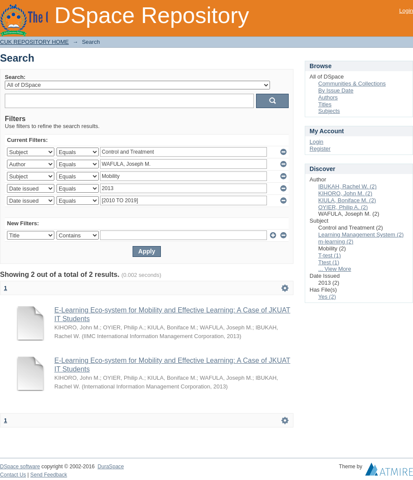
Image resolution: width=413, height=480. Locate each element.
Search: (15, 77)
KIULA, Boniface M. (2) (347, 200)
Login (406, 10)
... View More (334, 269)
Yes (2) (327, 296)
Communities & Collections (352, 83)
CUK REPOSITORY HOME (34, 42)
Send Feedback (48, 475)
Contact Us (13, 475)
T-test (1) (329, 255)
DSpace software (20, 467)
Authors (328, 97)
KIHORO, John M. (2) (345, 193)
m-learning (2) (335, 241)
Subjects (329, 111)
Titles (325, 104)
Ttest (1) (328, 262)
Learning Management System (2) (361, 234)
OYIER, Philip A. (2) (343, 207)
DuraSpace (110, 467)
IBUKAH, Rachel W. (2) (347, 186)
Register (320, 148)
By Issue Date (335, 90)
